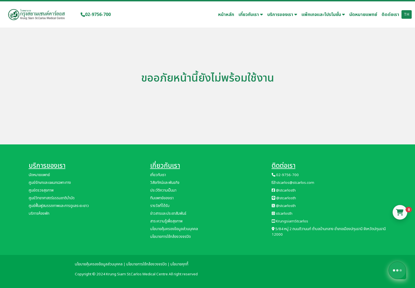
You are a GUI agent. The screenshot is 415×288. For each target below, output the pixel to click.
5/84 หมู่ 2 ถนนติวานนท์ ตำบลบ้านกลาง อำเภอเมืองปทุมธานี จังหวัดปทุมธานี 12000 (329, 231)
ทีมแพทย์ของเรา (162, 198)
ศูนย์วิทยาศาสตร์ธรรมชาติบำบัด (52, 198)
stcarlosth (282, 213)
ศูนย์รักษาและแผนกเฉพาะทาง (50, 182)
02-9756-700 (96, 14)
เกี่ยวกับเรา (251, 14)
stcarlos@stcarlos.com (293, 182)
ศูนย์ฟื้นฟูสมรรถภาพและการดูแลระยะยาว (59, 206)
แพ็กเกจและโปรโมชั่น (323, 14)
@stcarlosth (284, 190)
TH (406, 14)
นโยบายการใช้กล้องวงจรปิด (170, 236)
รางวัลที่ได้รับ (160, 206)
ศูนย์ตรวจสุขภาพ (41, 190)
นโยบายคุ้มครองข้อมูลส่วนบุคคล (174, 229)
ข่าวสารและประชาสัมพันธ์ (168, 213)
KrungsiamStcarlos (290, 221)
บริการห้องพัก (39, 213)
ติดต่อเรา (390, 14)
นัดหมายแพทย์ (363, 14)
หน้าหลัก (226, 14)
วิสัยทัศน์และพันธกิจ (164, 182)
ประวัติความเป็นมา (163, 190)
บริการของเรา (282, 14)
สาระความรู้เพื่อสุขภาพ (166, 221)
